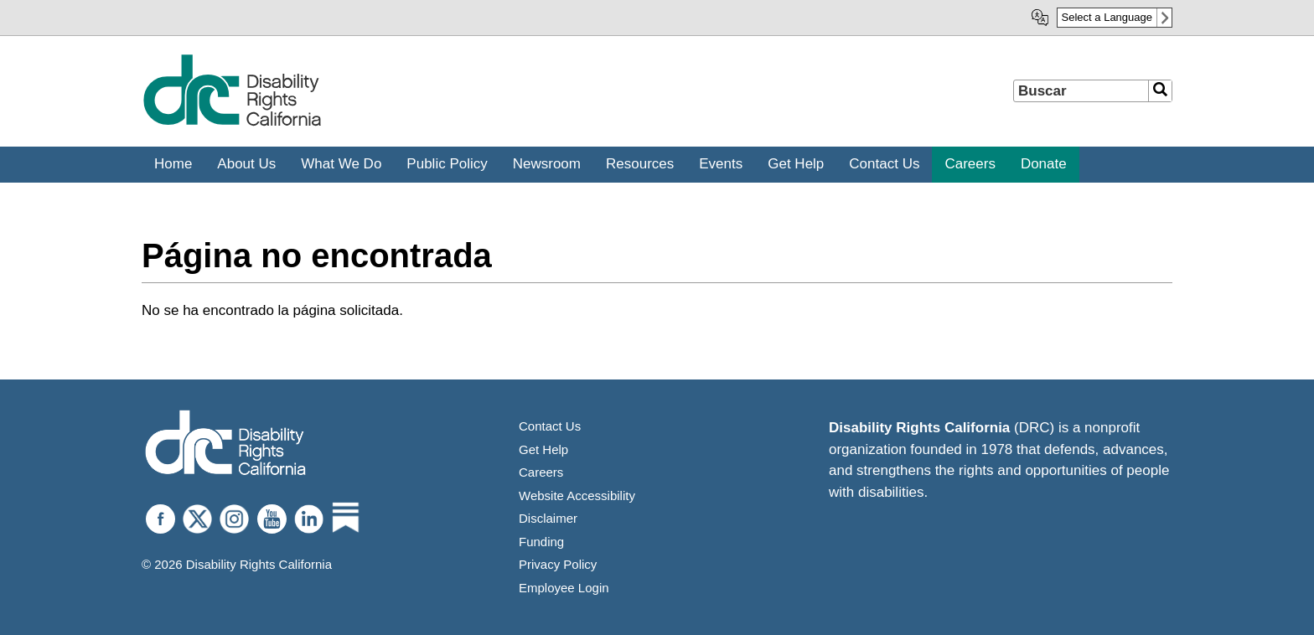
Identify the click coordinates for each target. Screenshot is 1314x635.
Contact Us (550, 426)
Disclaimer (548, 518)
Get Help (543, 449)
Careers (541, 472)
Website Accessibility (577, 495)
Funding (541, 541)
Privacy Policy (558, 564)
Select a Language (1107, 17)
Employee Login (564, 588)
